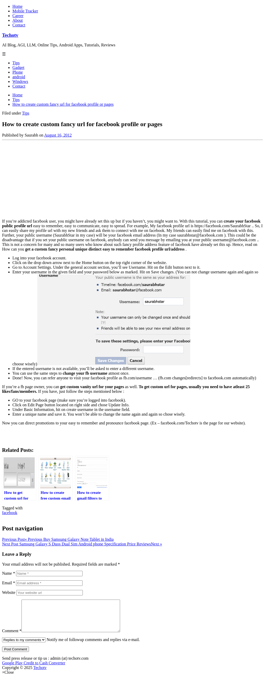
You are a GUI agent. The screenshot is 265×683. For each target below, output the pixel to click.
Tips (16, 63)
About (17, 20)
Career (18, 15)
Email (8, 583)
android (18, 77)
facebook (9, 512)
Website (8, 592)
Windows (20, 81)
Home (17, 6)
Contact (18, 25)
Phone (17, 72)
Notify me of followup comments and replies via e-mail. (71, 646)
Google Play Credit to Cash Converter (33, 669)
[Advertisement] (132, 178)
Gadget (18, 67)
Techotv (10, 35)
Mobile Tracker (25, 11)
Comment (11, 637)
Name (8, 573)
